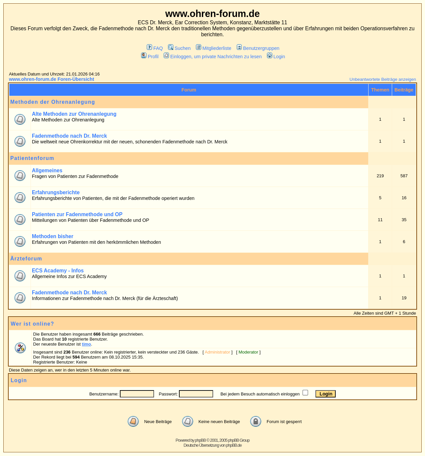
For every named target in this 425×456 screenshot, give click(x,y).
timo (86, 344)
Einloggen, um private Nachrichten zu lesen (213, 56)
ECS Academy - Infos (58, 270)
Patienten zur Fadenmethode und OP (77, 214)
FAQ (155, 48)
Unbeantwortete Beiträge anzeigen (383, 79)
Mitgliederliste (213, 48)
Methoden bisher (52, 236)
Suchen (179, 48)
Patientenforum (32, 158)
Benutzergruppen (258, 48)
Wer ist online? (32, 324)
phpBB (200, 440)
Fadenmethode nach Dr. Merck (69, 136)
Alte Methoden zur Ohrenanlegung (74, 114)
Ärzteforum (26, 258)
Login (276, 56)
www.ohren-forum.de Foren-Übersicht (51, 79)
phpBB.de (234, 445)
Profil (149, 56)
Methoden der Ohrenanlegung (52, 102)
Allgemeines (47, 170)
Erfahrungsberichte (56, 192)
